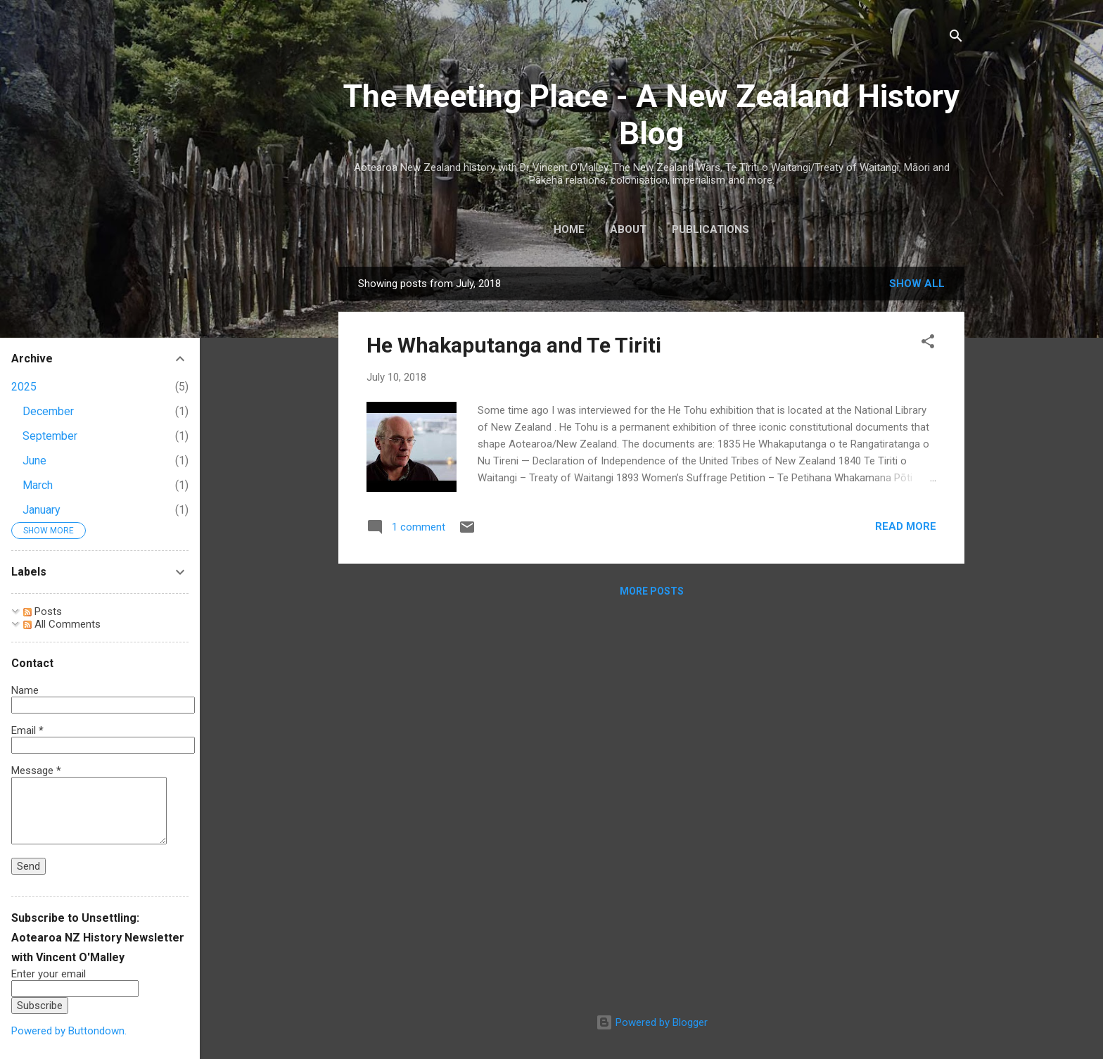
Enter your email (48, 974)
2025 (24, 386)
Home (569, 229)
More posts (652, 591)
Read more (905, 526)
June (34, 460)
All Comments (62, 624)
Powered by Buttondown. (69, 1031)
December (48, 411)
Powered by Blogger (652, 1022)
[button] (927, 344)
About (628, 229)
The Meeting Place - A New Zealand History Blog (651, 114)
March (38, 485)
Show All (917, 283)
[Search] (956, 38)
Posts (42, 611)
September (50, 436)
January (41, 509)
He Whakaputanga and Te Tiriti (513, 345)
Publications (710, 229)
